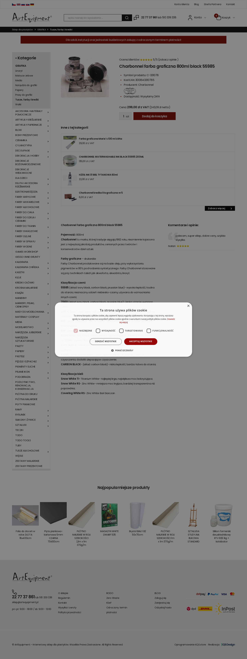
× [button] (188, 306)
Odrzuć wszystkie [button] (105, 341)
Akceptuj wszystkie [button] (140, 341)
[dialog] (123, 329)
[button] (123, 350)
